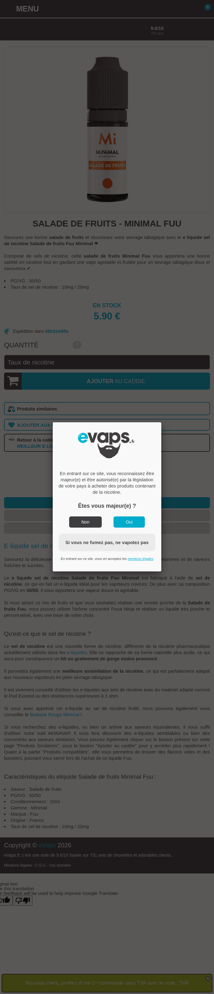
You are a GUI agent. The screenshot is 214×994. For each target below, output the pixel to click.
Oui (129, 522)
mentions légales (141, 559)
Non (86, 522)
